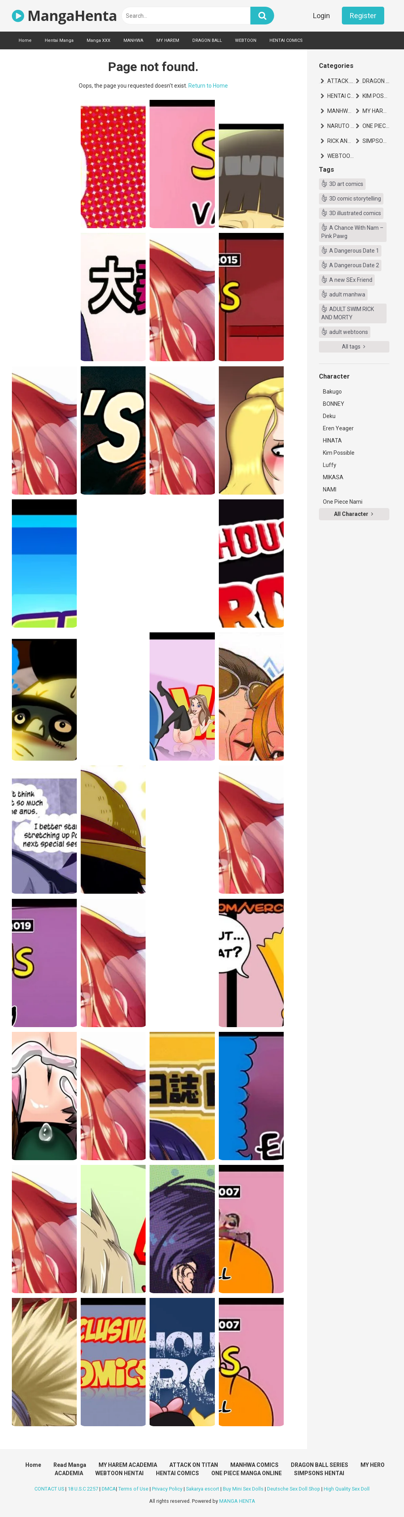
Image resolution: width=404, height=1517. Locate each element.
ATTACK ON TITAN (340, 81)
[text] (185, 15)
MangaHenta (64, 15)
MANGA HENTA (237, 1501)
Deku (329, 416)
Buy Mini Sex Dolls (243, 1489)
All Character (353, 514)
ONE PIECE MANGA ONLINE (375, 126)
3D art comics (346, 184)
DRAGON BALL (207, 40)
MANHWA (133, 40)
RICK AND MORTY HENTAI (340, 141)
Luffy (329, 465)
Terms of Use (133, 1489)
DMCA (109, 1489)
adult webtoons (348, 332)
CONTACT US (49, 1489)
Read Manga (69, 1465)
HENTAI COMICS (286, 40)
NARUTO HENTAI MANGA (340, 126)
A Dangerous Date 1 (354, 251)
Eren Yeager (338, 428)
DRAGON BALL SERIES (375, 81)
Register (363, 15)
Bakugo (332, 391)
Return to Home (208, 86)
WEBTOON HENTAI (340, 156)
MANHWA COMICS (340, 111)
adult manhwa (347, 294)
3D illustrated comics (355, 213)
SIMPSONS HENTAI (375, 141)
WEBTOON (245, 40)
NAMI (329, 489)
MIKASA (333, 477)
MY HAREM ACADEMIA (375, 111)
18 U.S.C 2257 (83, 1489)
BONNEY (333, 404)
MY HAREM (167, 40)
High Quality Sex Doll (347, 1489)
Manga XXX (98, 40)
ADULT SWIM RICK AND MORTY (347, 313)
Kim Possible (339, 453)
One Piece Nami (342, 502)
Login (321, 15)
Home (25, 40)
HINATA (332, 440)
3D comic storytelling (355, 198)
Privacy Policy (167, 1489)
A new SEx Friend (350, 280)
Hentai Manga (59, 40)
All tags (353, 346)
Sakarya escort (202, 1489)
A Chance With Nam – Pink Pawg (352, 232)
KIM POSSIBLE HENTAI (375, 96)
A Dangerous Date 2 (354, 265)
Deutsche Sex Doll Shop (293, 1489)
